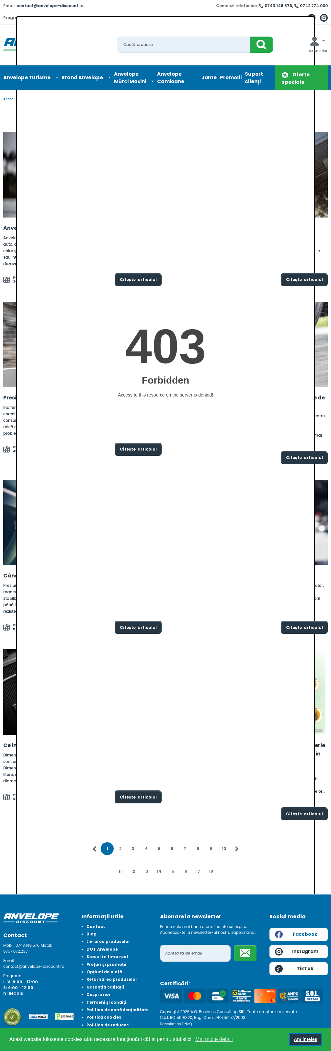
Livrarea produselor (108, 941)
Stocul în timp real (107, 956)
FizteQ (187, 1024)
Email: (9, 960)
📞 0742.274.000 (311, 5)
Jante (209, 77)
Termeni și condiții (107, 1002)
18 (211, 871)
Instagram (296, 952)
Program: (12, 975)
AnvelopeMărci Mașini (130, 78)
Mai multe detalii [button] (214, 1039)
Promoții (231, 77)
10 (224, 848)
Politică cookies (103, 1017)
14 (159, 871)
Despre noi (98, 994)
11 (120, 871)
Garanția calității (105, 987)
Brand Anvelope (83, 77)
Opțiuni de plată (104, 972)
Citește (138, 280)
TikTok (294, 969)
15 (172, 871)
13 (146, 871)
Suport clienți (254, 78)
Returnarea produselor (111, 979)
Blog (91, 934)
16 (185, 871)
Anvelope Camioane (170, 78)
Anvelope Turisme (27, 77)
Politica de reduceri (108, 1025)
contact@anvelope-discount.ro (50, 5)
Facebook (296, 934)
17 (198, 871)
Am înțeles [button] (305, 1039)
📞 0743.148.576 (275, 5)
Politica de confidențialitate (117, 1009)
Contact (95, 926)
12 (133, 871)
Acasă (8, 99)
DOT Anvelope (102, 949)
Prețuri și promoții (106, 964)
